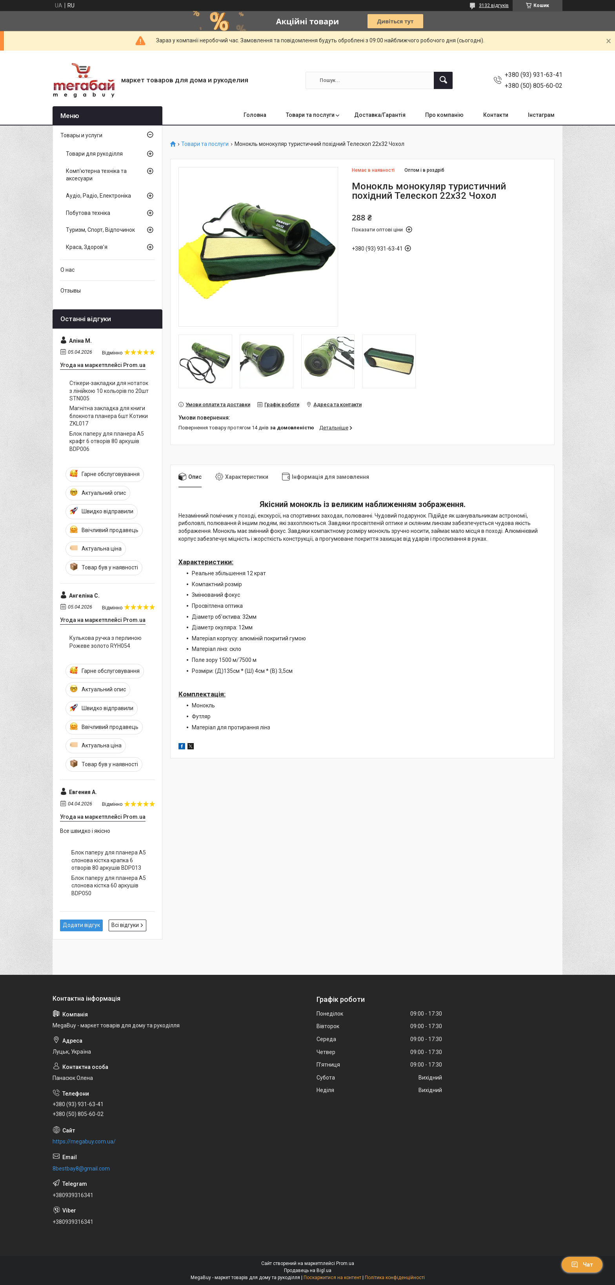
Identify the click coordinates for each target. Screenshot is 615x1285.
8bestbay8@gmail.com (81, 1168)
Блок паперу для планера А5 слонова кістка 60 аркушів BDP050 (108, 885)
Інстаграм (541, 115)
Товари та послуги (310, 115)
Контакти (495, 115)
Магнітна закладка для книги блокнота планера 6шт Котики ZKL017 (108, 416)
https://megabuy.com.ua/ (84, 1141)
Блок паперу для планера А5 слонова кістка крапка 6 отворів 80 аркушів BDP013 (108, 860)
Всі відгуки (125, 925)
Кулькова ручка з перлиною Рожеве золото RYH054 (105, 642)
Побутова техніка (88, 213)
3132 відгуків (494, 5)
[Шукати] (443, 80)
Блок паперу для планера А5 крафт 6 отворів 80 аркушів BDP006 (106, 441)
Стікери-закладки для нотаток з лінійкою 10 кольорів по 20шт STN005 (109, 391)
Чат (582, 1264)
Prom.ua (345, 1263)
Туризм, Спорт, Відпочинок (100, 230)
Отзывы (70, 290)
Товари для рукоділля (94, 154)
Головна (255, 115)
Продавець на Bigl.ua (307, 1270)
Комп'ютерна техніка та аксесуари (96, 175)
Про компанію (444, 115)
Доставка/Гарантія (380, 115)
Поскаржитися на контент (332, 1277)
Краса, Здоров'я (86, 247)
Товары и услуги (81, 135)
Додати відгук (81, 925)
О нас (67, 270)
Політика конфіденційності (395, 1277)
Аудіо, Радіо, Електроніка (98, 196)
